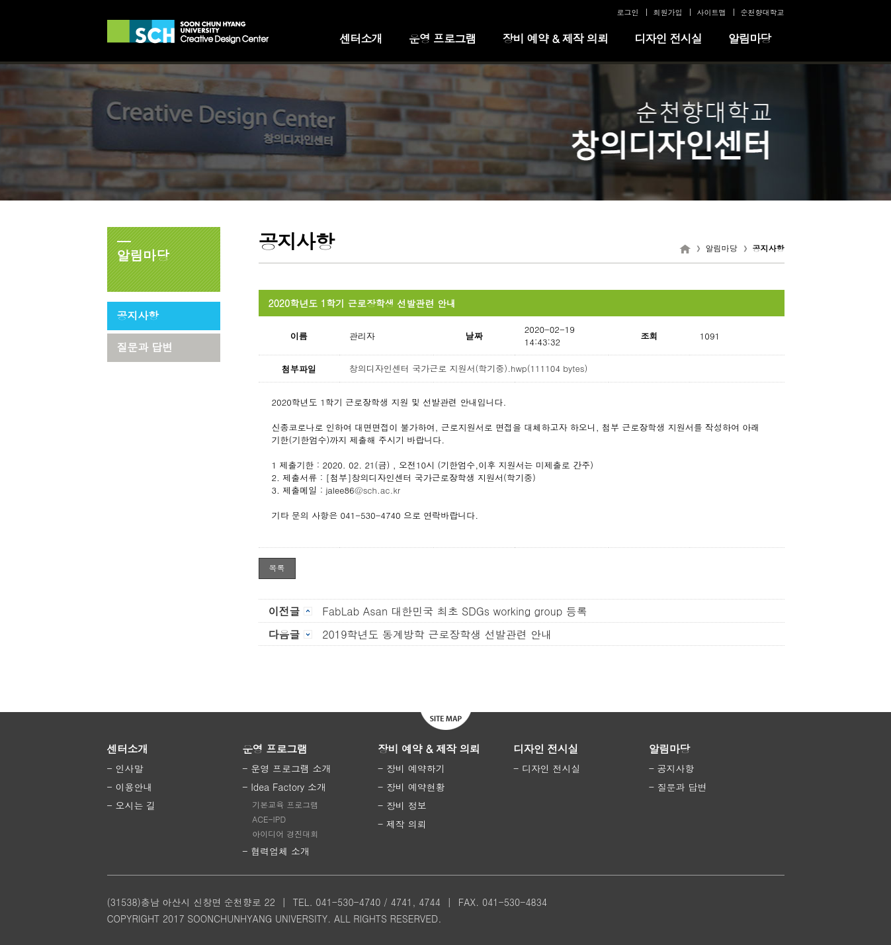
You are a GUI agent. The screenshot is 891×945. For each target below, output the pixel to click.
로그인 (628, 12)
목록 (277, 567)
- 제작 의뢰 (402, 824)
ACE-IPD (269, 819)
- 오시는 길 (131, 805)
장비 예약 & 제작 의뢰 (555, 38)
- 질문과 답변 (678, 786)
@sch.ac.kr (378, 490)
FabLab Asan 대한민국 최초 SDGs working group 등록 (428, 611)
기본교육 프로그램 (285, 804)
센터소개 (360, 38)
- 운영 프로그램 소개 (286, 768)
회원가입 (668, 12)
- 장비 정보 (402, 805)
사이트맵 (711, 12)
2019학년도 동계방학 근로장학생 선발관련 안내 (410, 634)
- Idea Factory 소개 (284, 786)
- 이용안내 (130, 786)
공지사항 (138, 315)
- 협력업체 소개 (276, 851)
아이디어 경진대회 (285, 833)
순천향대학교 (763, 12)
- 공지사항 (672, 768)
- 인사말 (125, 768)
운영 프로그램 (442, 38)
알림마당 (749, 38)
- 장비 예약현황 (411, 786)
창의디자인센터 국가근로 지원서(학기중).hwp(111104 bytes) (468, 368)
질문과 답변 (145, 347)
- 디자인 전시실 (547, 768)
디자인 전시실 (668, 38)
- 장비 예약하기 (411, 768)
